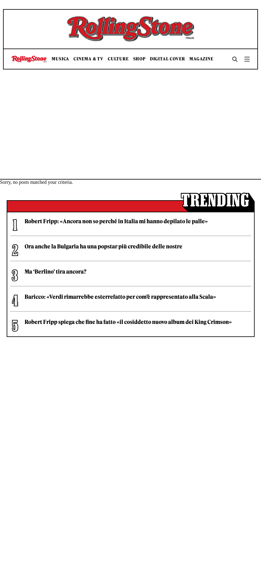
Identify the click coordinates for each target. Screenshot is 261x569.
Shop (139, 59)
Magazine (201, 59)
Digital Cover (167, 59)
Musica (60, 59)
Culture (118, 59)
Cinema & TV (88, 59)
